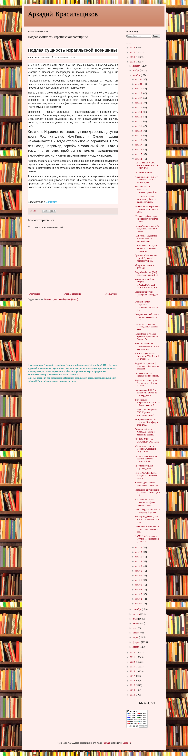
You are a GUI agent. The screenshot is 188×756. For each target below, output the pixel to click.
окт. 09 (139, 566)
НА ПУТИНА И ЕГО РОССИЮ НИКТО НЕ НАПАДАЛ (147, 165)
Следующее (34, 294)
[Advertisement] (73, 332)
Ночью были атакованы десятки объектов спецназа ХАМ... (146, 459)
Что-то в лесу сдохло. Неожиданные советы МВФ (146, 327)
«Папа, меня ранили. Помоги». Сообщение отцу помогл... (146, 449)
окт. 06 (139, 580)
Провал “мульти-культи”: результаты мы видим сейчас (147, 229)
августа (136, 614)
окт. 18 (139, 140)
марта (136, 637)
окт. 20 (139, 131)
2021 (132, 657)
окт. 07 (139, 576)
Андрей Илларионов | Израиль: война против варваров (147, 366)
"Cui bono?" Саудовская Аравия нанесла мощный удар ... (146, 238)
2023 (132, 62)
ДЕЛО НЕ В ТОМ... (144, 173)
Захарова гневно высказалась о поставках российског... (147, 189)
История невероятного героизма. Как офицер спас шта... (146, 422)
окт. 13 (139, 547)
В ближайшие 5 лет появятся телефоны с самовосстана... (146, 502)
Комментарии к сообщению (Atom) (61, 299)
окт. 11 (139, 557)
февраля (137, 642)
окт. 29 (139, 89)
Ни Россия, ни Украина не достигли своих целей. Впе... (147, 209)
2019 (132, 667)
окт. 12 (139, 552)
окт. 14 (139, 159)
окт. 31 (139, 79)
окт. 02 (139, 599)
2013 (132, 695)
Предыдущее (111, 294)
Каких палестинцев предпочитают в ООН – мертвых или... (147, 346)
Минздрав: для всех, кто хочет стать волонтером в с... (147, 519)
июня (135, 623)
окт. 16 (139, 150)
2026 (132, 48)
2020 (132, 662)
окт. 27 (139, 98)
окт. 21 (139, 126)
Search (156, 36)
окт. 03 (139, 594)
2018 (132, 671)
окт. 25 (139, 107)
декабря (137, 66)
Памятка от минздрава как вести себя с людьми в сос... (147, 529)
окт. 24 (139, 112)
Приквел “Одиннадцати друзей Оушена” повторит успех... (146, 258)
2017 (132, 676)
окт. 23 (139, 117)
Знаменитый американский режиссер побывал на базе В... (147, 403)
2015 (132, 685)
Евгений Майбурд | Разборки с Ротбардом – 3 (147, 295)
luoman (106, 743)
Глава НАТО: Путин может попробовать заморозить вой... (145, 199)
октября (137, 75)
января (136, 647)
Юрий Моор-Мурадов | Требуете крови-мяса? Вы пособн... (146, 337)
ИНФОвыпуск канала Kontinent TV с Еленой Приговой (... (147, 356)
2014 (132, 690)
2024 (132, 57)
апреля (136, 633)
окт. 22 (139, 121)
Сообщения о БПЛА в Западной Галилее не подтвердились (146, 393)
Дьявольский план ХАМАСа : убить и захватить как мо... (145, 432)
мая (134, 628)
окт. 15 (139, 154)
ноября (136, 71)
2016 (132, 681)
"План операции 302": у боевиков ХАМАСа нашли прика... (146, 180)
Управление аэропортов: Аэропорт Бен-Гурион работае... (146, 383)
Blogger (126, 743)
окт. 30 (139, 84)
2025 (132, 52)
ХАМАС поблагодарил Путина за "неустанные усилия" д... (147, 539)
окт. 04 (139, 590)
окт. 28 (139, 93)
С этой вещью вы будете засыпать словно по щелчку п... (146, 248)
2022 (132, 653)
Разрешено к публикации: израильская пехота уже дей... (147, 493)
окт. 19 (139, 136)
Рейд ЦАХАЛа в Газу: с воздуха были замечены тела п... (147, 476)
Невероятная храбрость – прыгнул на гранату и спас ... (147, 317)
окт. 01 (139, 604)
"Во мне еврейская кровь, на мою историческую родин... (147, 219)
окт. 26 (139, 103)
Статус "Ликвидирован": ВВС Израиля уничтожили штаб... (146, 412)
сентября (137, 609)
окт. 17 (139, 145)
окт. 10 (139, 561)
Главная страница (72, 294)
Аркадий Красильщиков (63, 13)
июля (135, 619)
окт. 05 (139, 585)
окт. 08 (139, 571)
